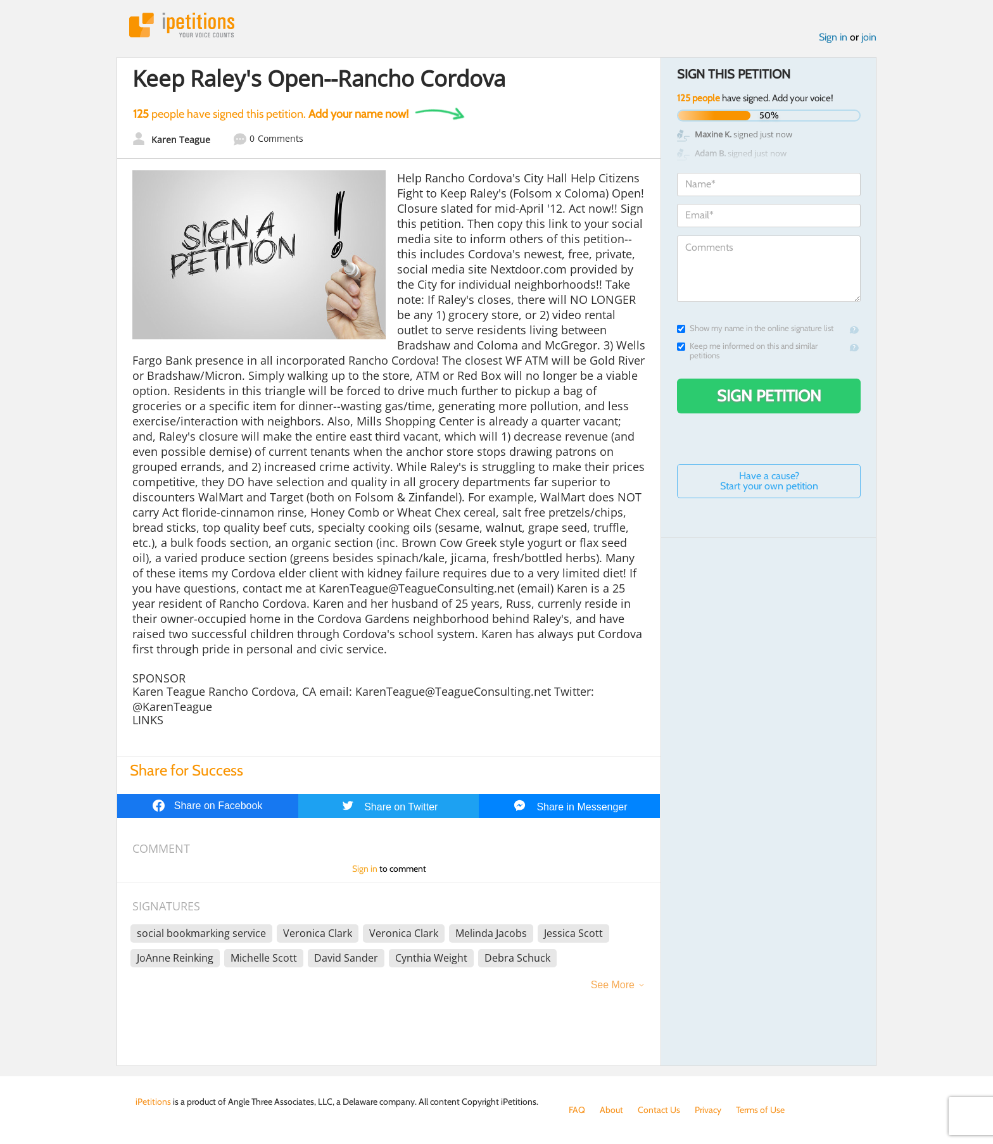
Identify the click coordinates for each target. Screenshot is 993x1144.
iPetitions (181, 25)
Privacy (708, 1110)
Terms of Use (760, 1110)
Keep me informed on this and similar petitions (747, 350)
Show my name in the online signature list (755, 328)
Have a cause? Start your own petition (769, 481)
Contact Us (659, 1110)
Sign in (833, 37)
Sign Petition (769, 395)
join (868, 37)
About (611, 1110)
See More (613, 984)
